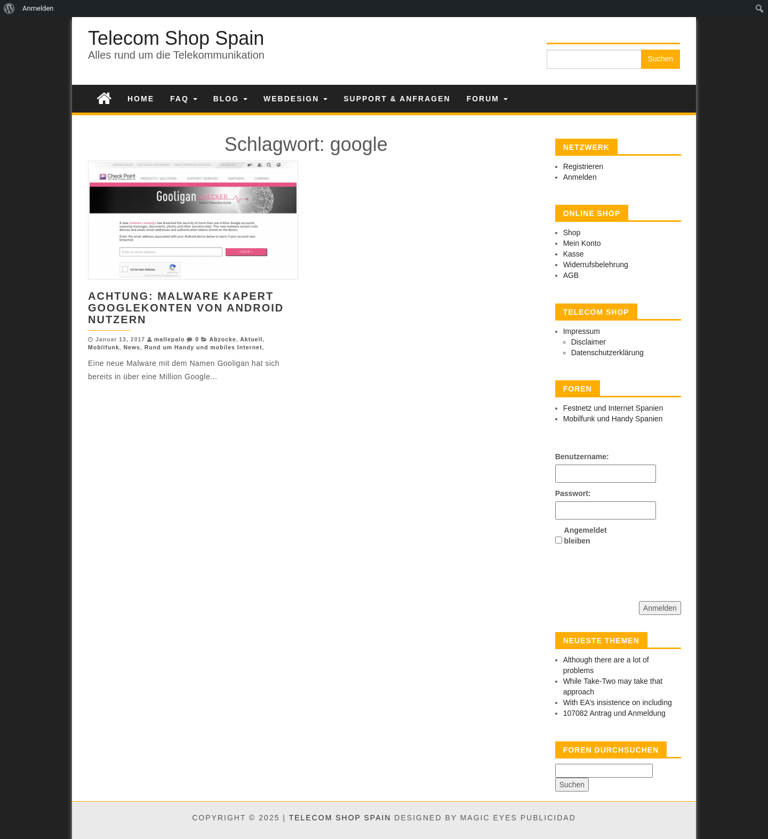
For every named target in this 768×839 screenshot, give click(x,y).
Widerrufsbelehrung (595, 264)
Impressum (581, 331)
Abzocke (223, 339)
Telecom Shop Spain (176, 38)
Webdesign (295, 98)
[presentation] (636, 569)
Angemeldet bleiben (583, 535)
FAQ (183, 98)
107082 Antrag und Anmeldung (614, 713)
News (131, 347)
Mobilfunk (103, 347)
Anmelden (580, 177)
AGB (571, 275)
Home (140, 98)
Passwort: (573, 493)
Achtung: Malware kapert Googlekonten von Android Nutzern (186, 307)
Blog (230, 98)
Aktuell (251, 339)
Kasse (573, 254)
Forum (487, 98)
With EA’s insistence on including (617, 702)
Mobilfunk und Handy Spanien (613, 418)
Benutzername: (574, 456)
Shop (572, 232)
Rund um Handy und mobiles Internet (203, 347)
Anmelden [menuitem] (38, 8)
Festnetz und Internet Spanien (613, 408)
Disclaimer (588, 342)
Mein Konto (582, 243)
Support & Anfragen (396, 98)
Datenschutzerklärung (607, 352)
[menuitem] (9, 8)
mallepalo (169, 339)
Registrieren (583, 166)
